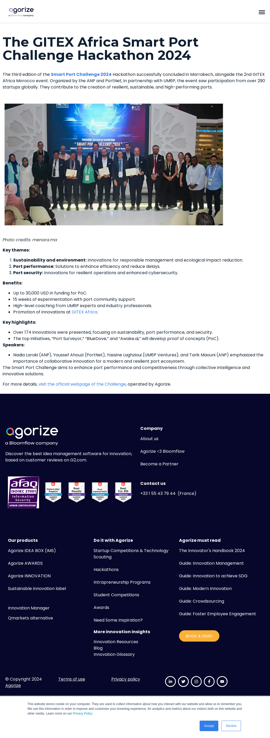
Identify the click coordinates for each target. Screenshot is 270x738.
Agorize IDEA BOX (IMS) (32, 551)
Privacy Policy (83, 713)
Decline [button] (231, 726)
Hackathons (106, 570)
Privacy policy (125, 679)
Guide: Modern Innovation (205, 589)
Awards (101, 607)
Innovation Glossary (114, 654)
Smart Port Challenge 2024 (81, 74)
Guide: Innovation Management (211, 563)
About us (149, 439)
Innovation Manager (29, 608)
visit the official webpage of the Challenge (82, 384)
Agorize (13, 685)
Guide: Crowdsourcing (201, 601)
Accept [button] (209, 726)
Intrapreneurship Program (121, 582)
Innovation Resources (116, 642)
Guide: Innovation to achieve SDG (213, 576)
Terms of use (71, 679)
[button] (262, 12)
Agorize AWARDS (25, 563)
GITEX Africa (84, 312)
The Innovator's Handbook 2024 (212, 551)
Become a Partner (159, 464)
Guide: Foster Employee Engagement (217, 614)
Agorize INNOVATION (29, 576)
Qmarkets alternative (30, 618)
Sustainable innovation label (37, 589)
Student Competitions (116, 595)
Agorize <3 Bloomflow (162, 451)
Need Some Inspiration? (118, 620)
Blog (98, 648)
